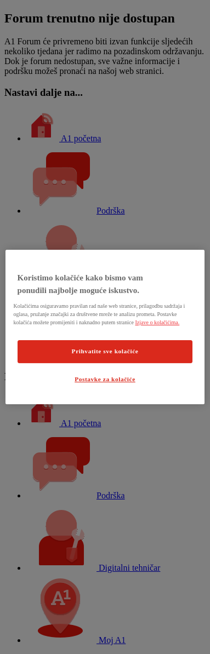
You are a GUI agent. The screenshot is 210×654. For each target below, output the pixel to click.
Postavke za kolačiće (105, 379)
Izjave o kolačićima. (157, 322)
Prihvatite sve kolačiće (105, 351)
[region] (105, 327)
